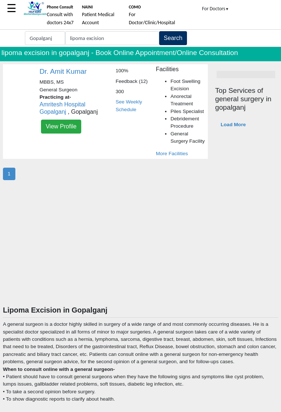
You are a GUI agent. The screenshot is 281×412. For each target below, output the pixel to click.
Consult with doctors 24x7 (60, 15)
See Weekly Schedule (129, 105)
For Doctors (215, 9)
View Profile (61, 126)
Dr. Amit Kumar (63, 71)
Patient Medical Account (98, 15)
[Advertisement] (140, 250)
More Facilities (172, 153)
